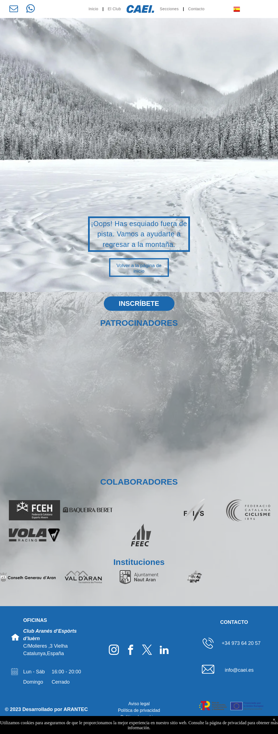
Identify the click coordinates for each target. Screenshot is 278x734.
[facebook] (130, 650)
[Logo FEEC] (141, 535)
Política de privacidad (139, 710)
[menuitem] (94, 9)
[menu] (266, 9)
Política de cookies (138, 717)
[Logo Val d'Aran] (83, 577)
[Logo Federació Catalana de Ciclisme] (247, 510)
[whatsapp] (30, 9)
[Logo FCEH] (34, 510)
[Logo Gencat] (250, 577)
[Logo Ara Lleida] (194, 577)
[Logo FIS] (194, 510)
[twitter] (147, 650)
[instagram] (114, 650)
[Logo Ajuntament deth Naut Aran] (139, 577)
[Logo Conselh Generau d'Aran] (28, 577)
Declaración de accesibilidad (139, 723)
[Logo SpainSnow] (141, 510)
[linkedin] (164, 650)
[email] (13, 9)
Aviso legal (139, 703)
